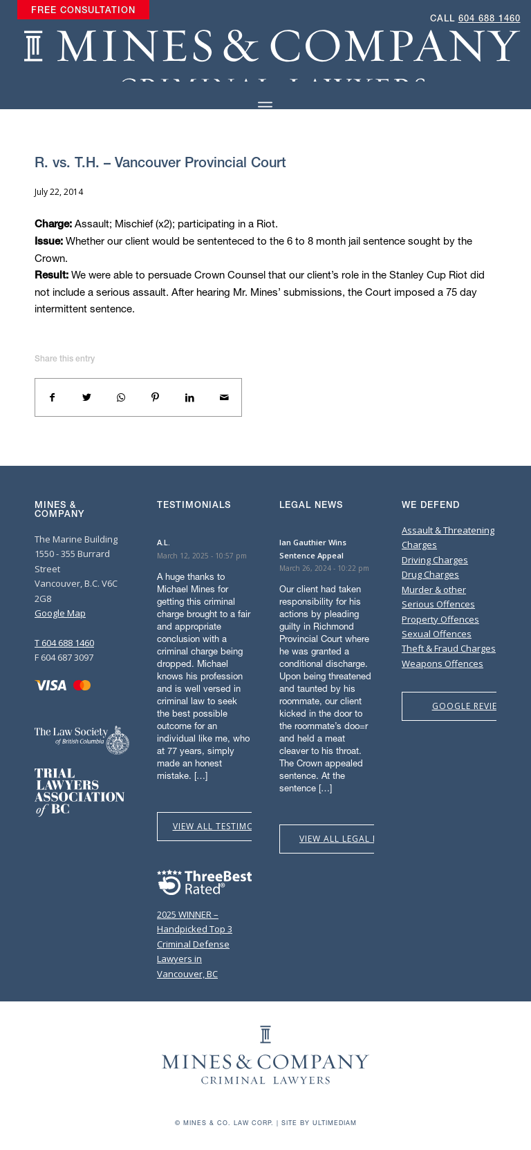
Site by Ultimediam (319, 1123)
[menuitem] (83, 10)
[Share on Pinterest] (155, 397)
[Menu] (265, 107)
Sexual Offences (437, 634)
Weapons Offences (442, 663)
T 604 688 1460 (64, 643)
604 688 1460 (489, 18)
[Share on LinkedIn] (190, 397)
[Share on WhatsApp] (121, 397)
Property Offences (440, 619)
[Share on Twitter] (87, 397)
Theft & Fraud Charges (449, 648)
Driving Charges (435, 560)
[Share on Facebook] (52, 397)
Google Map (60, 613)
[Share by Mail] (224, 397)
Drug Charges (430, 574)
